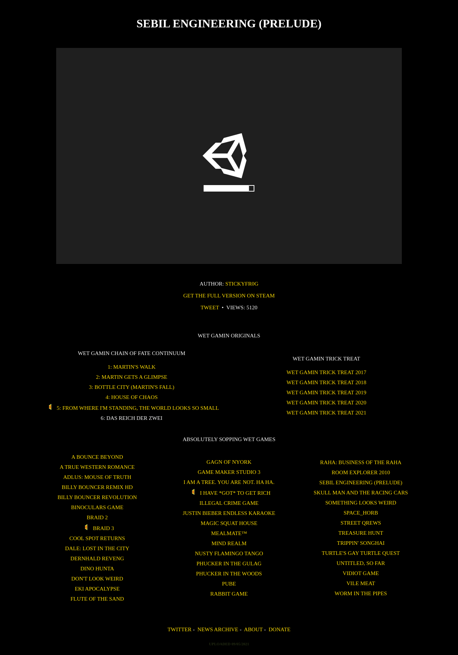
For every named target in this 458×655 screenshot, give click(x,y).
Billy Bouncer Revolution (97, 497)
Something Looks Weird (360, 502)
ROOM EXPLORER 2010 (361, 472)
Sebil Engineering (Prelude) (361, 482)
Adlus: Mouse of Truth (97, 477)
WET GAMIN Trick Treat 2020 (327, 402)
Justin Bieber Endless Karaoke (229, 513)
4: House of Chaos (131, 397)
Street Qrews (361, 523)
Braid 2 (97, 517)
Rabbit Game (229, 594)
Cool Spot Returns (97, 538)
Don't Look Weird (97, 578)
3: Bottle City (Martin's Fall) (131, 387)
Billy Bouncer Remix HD (97, 487)
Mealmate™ (229, 533)
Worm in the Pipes (360, 593)
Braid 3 (97, 528)
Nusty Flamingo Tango (229, 553)
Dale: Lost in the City (97, 548)
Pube (229, 583)
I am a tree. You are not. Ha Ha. (229, 482)
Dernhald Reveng (97, 558)
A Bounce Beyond (97, 457)
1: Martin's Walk (132, 367)
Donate (280, 629)
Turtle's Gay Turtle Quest (361, 553)
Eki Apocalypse (97, 589)
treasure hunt (360, 533)
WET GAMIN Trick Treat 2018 (327, 382)
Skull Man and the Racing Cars (361, 492)
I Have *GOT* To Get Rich (229, 493)
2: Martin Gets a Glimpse (131, 377)
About (253, 629)
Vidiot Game (361, 573)
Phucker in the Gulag (229, 563)
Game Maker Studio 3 (229, 472)
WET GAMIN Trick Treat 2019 (327, 392)
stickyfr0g (242, 284)
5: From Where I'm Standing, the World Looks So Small (131, 408)
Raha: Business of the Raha (360, 462)
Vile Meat (360, 583)
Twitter (179, 629)
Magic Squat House (229, 523)
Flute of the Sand (97, 599)
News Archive (217, 629)
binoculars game (97, 507)
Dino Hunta (97, 568)
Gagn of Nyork (229, 462)
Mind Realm (228, 543)
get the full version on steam (229, 295)
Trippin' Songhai (361, 543)
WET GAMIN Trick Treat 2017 (327, 372)
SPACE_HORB (361, 513)
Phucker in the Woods (229, 573)
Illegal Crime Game (229, 503)
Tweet (210, 307)
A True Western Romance (97, 467)
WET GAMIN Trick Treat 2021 (327, 412)
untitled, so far (361, 563)
